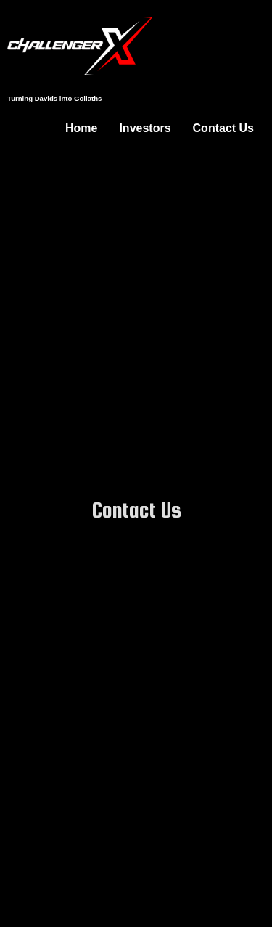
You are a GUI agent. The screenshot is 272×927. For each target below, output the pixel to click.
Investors (144, 128)
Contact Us (223, 128)
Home (81, 128)
